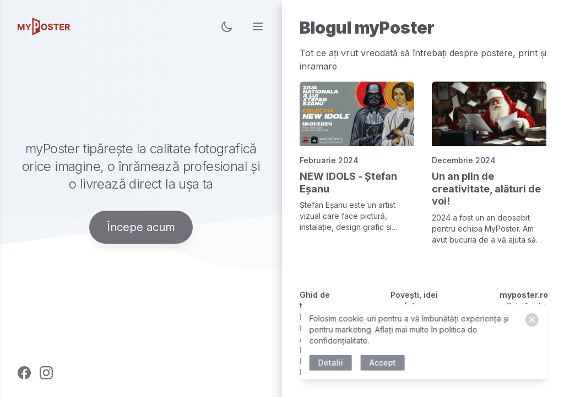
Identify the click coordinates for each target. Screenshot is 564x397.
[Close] (533, 319)
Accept (384, 362)
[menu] (257, 26)
